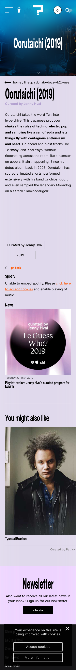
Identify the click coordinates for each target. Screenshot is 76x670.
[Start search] (66, 10)
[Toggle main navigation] (8, 10)
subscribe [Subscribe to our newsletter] (38, 610)
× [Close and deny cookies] (67, 628)
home (17, 82)
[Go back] (8, 82)
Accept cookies (38, 647)
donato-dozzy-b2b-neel (53, 82)
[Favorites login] (58, 10)
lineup (28, 82)
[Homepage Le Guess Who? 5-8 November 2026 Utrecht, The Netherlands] (38, 10)
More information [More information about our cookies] (38, 657)
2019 (20, 255)
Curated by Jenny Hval (25, 245)
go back (13, 268)
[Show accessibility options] (19, 10)
